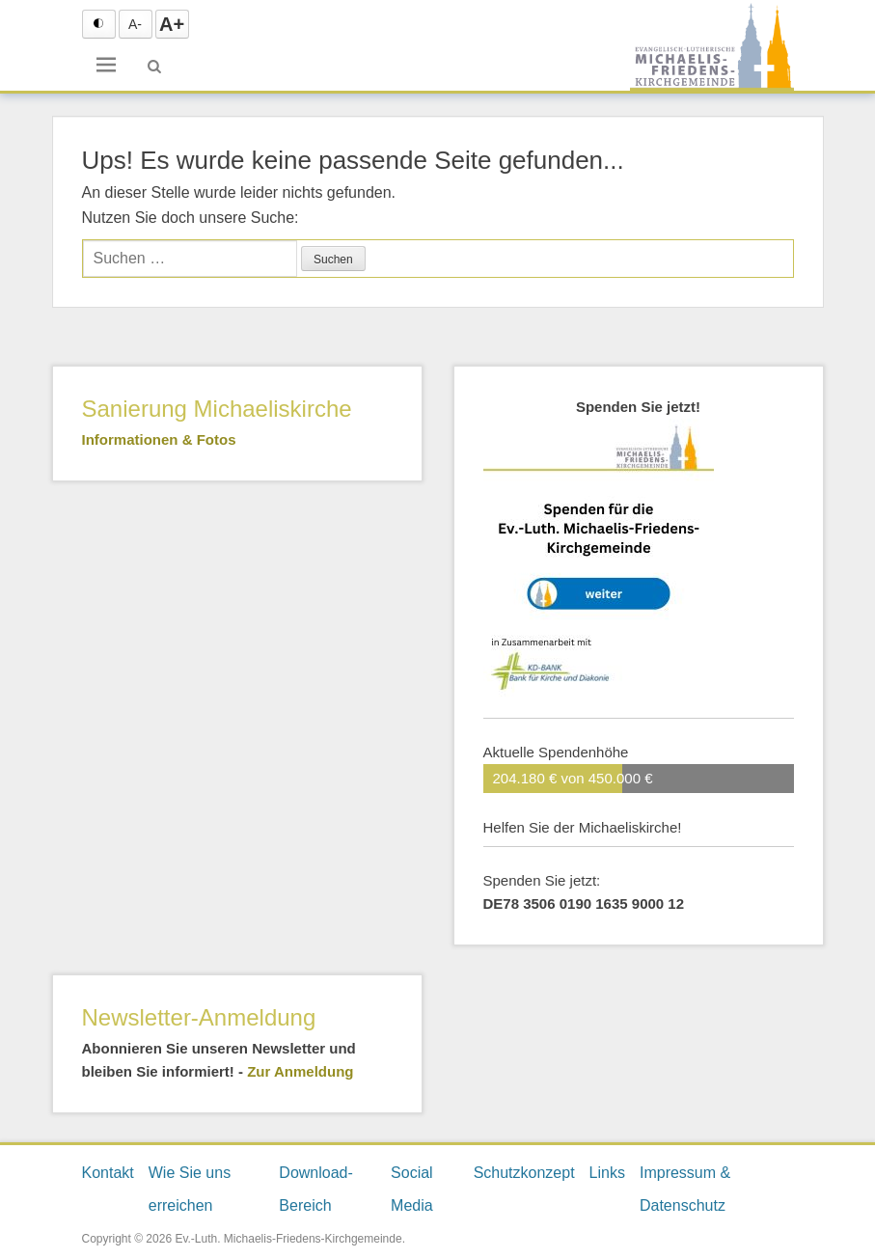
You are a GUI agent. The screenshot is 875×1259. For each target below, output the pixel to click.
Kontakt (108, 1172)
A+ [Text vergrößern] (171, 24)
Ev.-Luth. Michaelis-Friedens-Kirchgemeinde (288, 1238)
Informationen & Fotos (159, 439)
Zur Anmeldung (300, 1071)
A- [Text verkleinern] (135, 24)
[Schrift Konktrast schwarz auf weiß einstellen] (99, 24)
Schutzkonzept (524, 1172)
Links (607, 1172)
